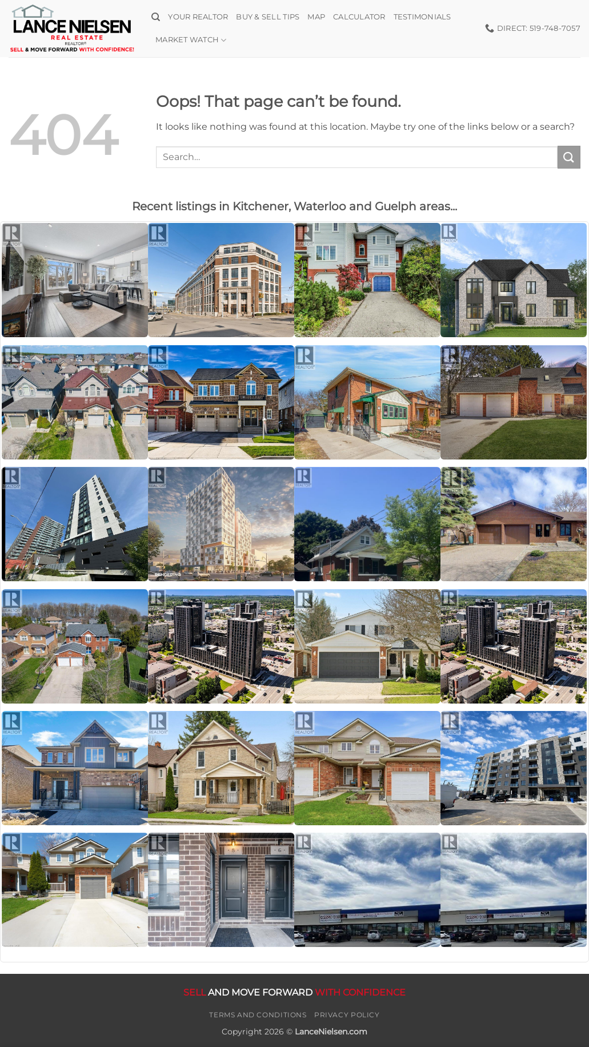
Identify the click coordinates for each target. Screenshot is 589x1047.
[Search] (155, 17)
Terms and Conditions (257, 1014)
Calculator (359, 17)
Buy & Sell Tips (267, 17)
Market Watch (191, 40)
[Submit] (569, 157)
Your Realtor (198, 17)
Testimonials (422, 17)
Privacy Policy (347, 1014)
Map (316, 17)
